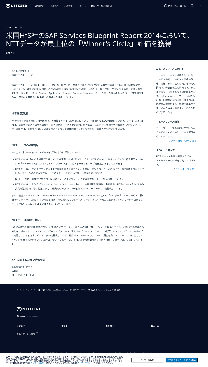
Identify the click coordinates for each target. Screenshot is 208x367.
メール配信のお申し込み (183, 140)
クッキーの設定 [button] (37, 363)
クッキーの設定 (147, 360)
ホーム (8, 27)
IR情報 (54, 5)
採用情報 (68, 5)
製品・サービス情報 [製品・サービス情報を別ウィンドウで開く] (100, 5)
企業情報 (39, 5)
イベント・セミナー (186, 168)
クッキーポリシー (85, 363)
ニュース (82, 5)
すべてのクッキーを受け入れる (182, 360)
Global (29, 316)
